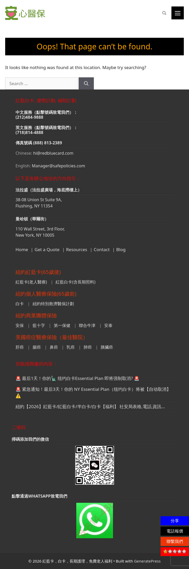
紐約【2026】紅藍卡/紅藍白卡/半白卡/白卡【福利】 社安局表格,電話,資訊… (90, 406)
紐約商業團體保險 (36, 315)
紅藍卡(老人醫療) (31, 282)
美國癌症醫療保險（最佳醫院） (52, 337)
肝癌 (20, 347)
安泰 (108, 325)
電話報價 (175, 531)
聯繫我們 (175, 541)
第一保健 (62, 325)
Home (22, 249)
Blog (121, 249)
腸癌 (37, 347)
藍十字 (39, 325)
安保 (20, 325)
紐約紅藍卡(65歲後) (38, 271)
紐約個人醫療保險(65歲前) (46, 293)
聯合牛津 (87, 325)
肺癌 (88, 347)
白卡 (20, 303)
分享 (175, 520)
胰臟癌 (107, 347)
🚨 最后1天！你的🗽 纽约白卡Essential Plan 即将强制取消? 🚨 (77, 378)
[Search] (86, 83)
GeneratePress (147, 561)
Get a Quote (47, 249)
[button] (164, 13)
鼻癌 (54, 347)
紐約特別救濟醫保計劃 (53, 303)
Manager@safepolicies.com (58, 166)
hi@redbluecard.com (53, 153)
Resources (76, 249)
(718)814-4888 (29, 132)
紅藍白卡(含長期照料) (75, 282)
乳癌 (70, 347)
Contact (102, 249)
